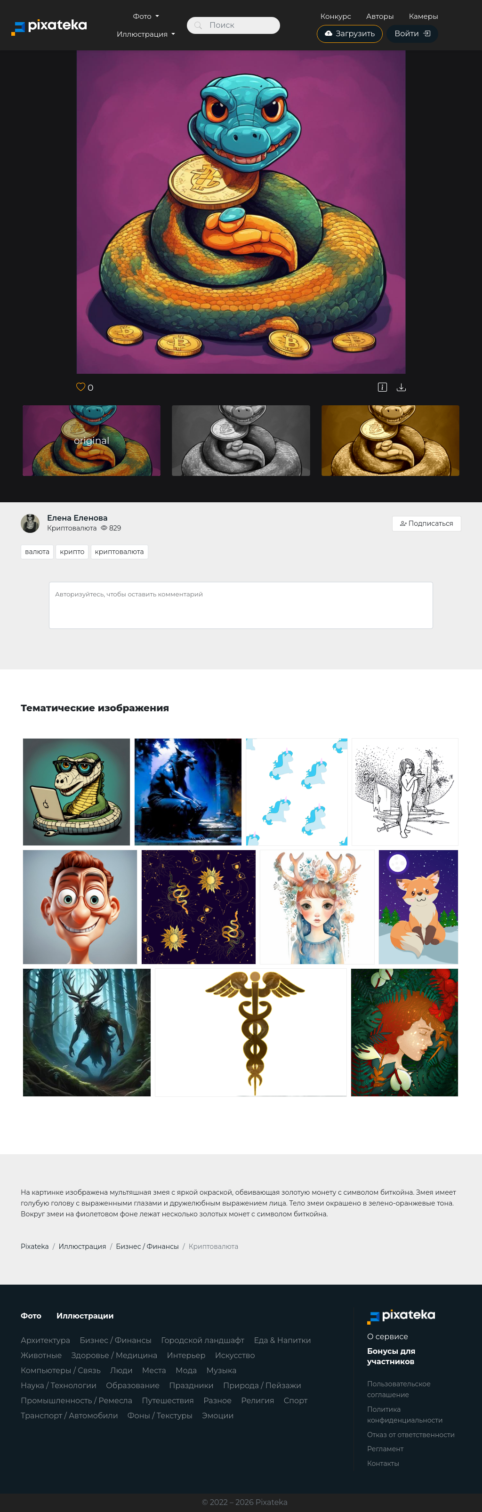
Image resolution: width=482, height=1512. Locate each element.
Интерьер (186, 1355)
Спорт (296, 1400)
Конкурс (336, 16)
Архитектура (45, 1340)
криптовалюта (119, 551)
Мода (186, 1370)
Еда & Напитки (282, 1340)
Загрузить (350, 33)
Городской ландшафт (202, 1340)
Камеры (423, 16)
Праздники (191, 1385)
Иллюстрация (143, 34)
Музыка (222, 1370)
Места (154, 1370)
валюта (37, 551)
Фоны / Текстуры (160, 1415)
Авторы (380, 16)
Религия (257, 1400)
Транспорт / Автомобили (69, 1415)
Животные (41, 1355)
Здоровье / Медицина (115, 1355)
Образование (133, 1385)
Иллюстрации (85, 1315)
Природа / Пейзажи (262, 1385)
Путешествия (168, 1400)
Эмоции (217, 1415)
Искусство (235, 1355)
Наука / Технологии (58, 1385)
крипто (72, 551)
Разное (217, 1400)
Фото (143, 16)
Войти (412, 33)
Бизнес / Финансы (116, 1340)
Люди (121, 1370)
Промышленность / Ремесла (76, 1400)
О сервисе (387, 1336)
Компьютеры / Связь (61, 1370)
